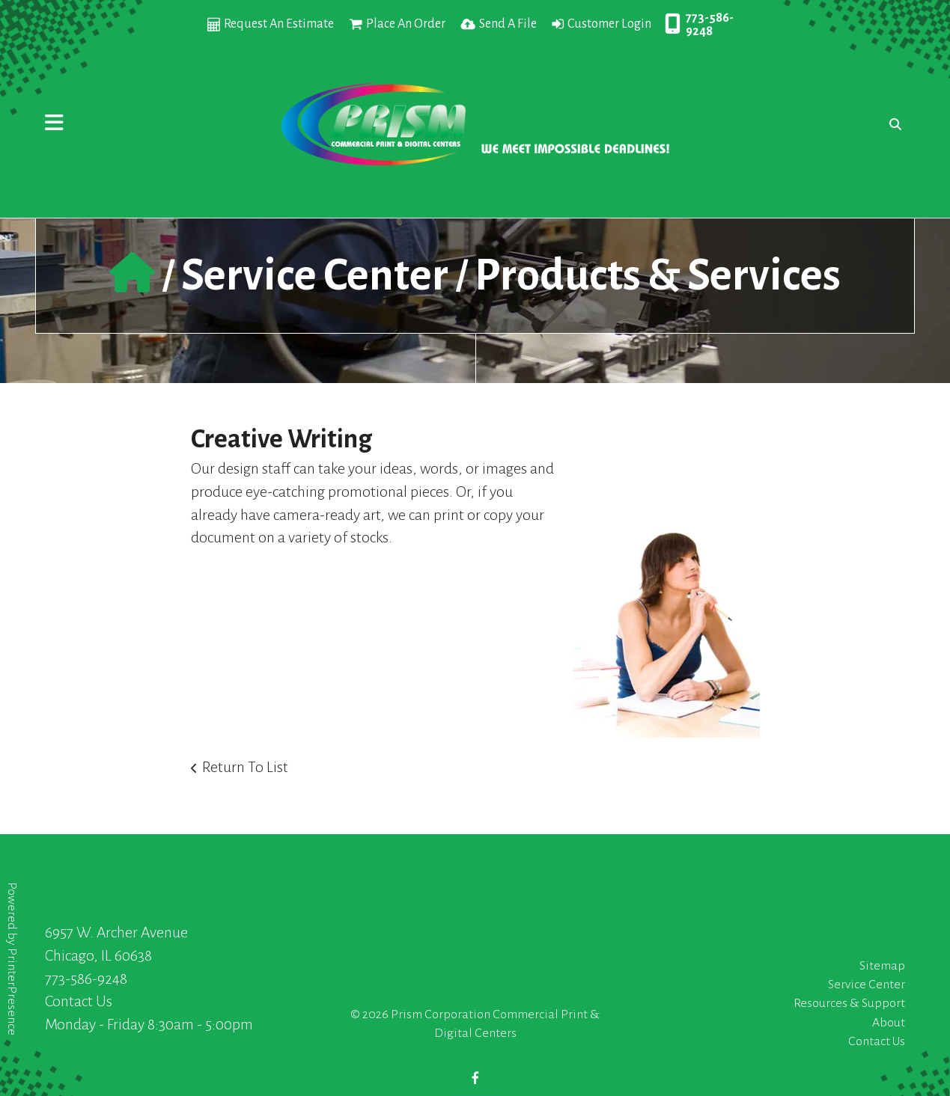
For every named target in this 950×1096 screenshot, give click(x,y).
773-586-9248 (710, 24)
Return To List (245, 767)
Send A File (508, 24)
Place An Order (405, 24)
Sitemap (882, 966)
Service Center (314, 275)
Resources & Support (849, 1003)
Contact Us (78, 1001)
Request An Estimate (279, 24)
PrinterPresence (12, 991)
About (888, 1022)
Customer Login (609, 24)
